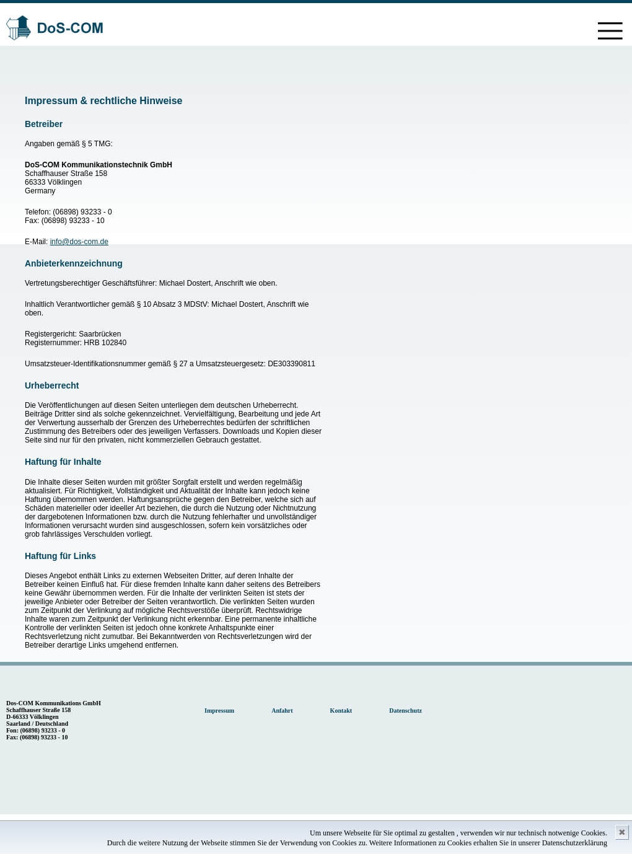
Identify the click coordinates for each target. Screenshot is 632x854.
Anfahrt (281, 710)
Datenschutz (405, 710)
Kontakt (341, 710)
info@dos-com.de (79, 241)
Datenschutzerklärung (574, 843)
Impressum (219, 710)
